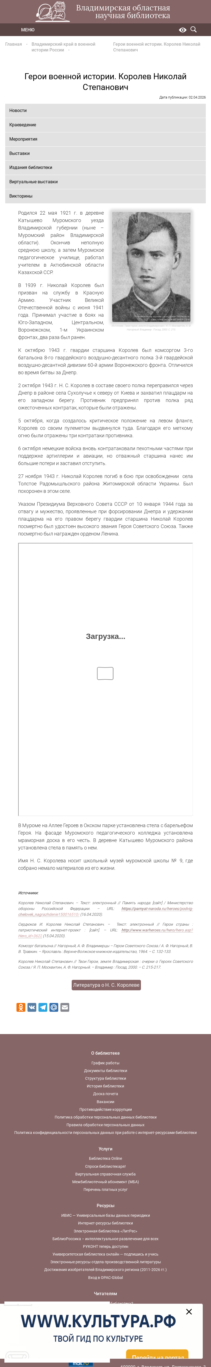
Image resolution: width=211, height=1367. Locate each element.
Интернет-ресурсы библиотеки (105, 1223)
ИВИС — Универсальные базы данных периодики (105, 1215)
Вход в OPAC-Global (105, 1277)
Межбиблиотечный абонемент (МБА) (105, 1182)
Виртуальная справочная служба (105, 1174)
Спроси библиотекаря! (105, 1166)
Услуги (105, 1149)
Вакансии (105, 1102)
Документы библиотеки (105, 1070)
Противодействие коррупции (105, 1109)
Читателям (105, 1293)
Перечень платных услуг (106, 1189)
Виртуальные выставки (33, 181)
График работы (105, 1063)
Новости (18, 110)
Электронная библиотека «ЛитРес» (105, 1231)
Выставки (19, 153)
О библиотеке (105, 1053)
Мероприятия (23, 139)
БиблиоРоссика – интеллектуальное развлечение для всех (105, 1239)
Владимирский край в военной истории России (63, 47)
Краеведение (22, 124)
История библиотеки (105, 1086)
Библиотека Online (105, 1158)
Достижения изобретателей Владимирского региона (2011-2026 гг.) (105, 1269)
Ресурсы (106, 1205)
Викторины (20, 196)
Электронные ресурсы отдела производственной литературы (105, 1262)
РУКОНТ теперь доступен (105, 1246)
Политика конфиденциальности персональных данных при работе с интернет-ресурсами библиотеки (105, 1132)
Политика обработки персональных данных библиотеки (106, 1117)
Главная (13, 44)
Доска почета (105, 1094)
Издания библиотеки (30, 167)
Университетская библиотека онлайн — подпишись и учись (105, 1254)
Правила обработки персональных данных (105, 1125)
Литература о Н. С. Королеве (106, 985)
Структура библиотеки (105, 1078)
